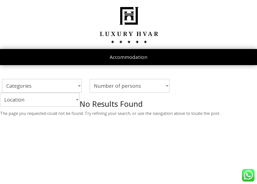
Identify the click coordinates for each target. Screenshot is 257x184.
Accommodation (128, 57)
